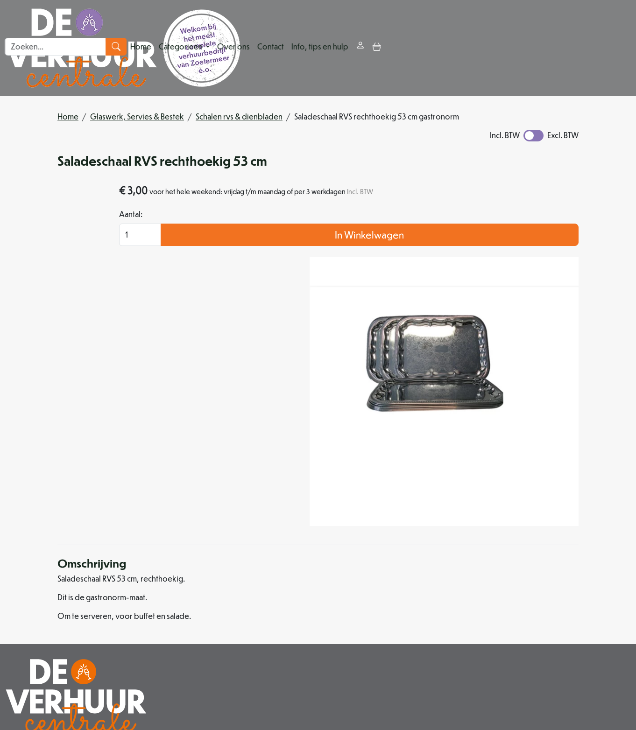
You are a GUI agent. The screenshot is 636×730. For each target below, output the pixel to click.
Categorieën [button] (302, 48)
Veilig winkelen (420, 596)
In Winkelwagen (516, 258)
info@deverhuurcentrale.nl (309, 673)
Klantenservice (543, 585)
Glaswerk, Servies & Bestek (137, 116)
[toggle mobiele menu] (498, 48)
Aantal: (424, 237)
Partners (284, 596)
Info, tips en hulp (441, 48)
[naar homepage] (123, 48)
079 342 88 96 (222, 673)
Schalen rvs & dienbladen (239, 116)
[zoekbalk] (564, 48)
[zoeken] (625, 48)
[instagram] (302, 695)
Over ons (355, 48)
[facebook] (280, 695)
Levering (409, 585)
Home (262, 48)
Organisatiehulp (298, 607)
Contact (392, 48)
